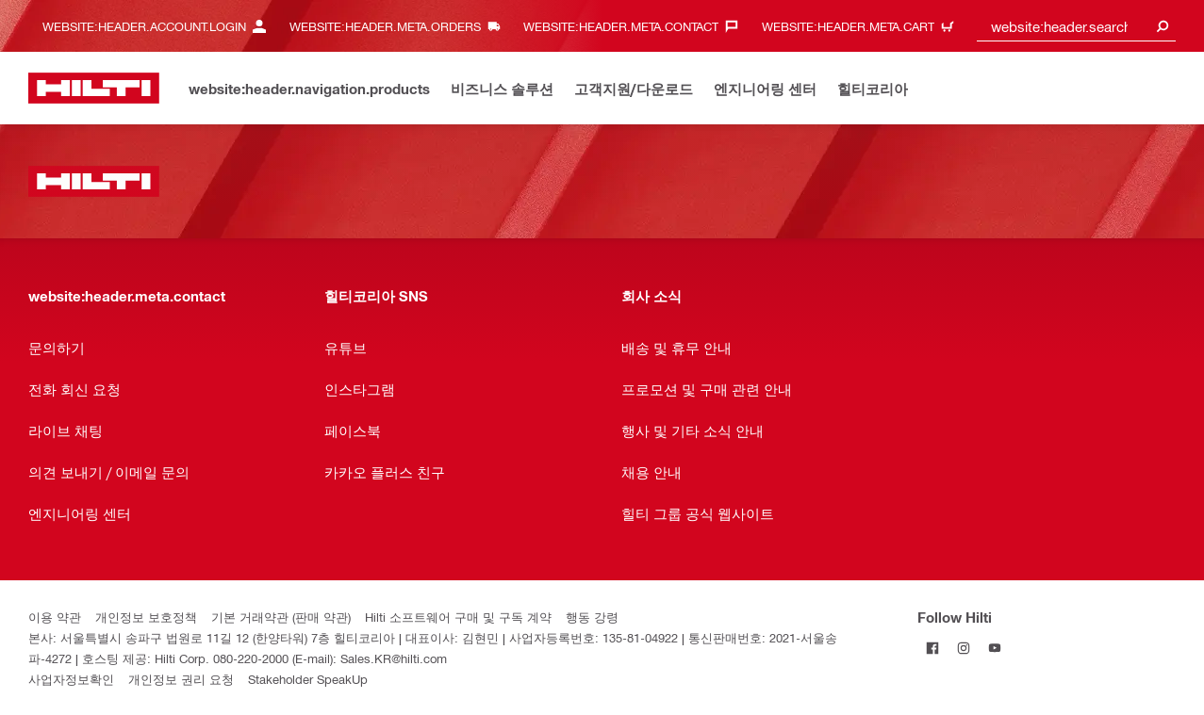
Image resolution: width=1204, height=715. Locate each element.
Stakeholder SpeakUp (308, 679)
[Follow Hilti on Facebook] (932, 647)
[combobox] (1076, 25)
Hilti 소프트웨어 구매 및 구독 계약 (458, 616)
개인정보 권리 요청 (181, 679)
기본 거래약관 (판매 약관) (281, 616)
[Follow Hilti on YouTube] (995, 647)
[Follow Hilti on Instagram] (964, 647)
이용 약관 (54, 616)
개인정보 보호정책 (146, 616)
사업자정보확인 (71, 679)
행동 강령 (592, 616)
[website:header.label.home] (93, 88)
